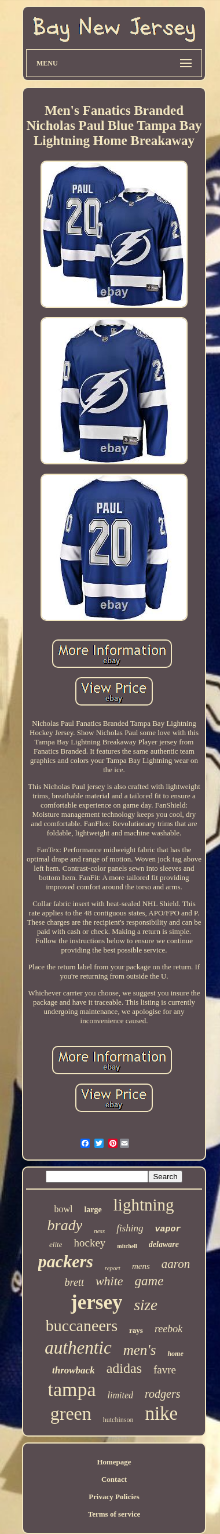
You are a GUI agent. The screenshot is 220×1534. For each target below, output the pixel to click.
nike (161, 1413)
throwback (73, 1370)
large (92, 1209)
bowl (63, 1209)
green (70, 1413)
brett (74, 1282)
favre (164, 1370)
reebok (168, 1329)
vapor (168, 1229)
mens (141, 1266)
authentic (78, 1347)
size (145, 1305)
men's (139, 1350)
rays (136, 1330)
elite (55, 1244)
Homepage (114, 1461)
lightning (143, 1204)
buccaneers (82, 1326)
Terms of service (114, 1514)
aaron (176, 1264)
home (175, 1354)
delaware (164, 1244)
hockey (89, 1243)
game (149, 1281)
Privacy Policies (114, 1496)
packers (65, 1261)
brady (65, 1225)
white (109, 1281)
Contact (114, 1479)
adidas (124, 1368)
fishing (129, 1228)
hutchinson (118, 1420)
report (112, 1267)
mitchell (127, 1246)
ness (99, 1230)
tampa (72, 1389)
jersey (96, 1302)
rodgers (162, 1393)
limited (120, 1395)
